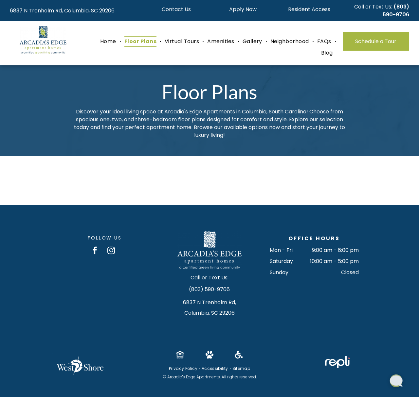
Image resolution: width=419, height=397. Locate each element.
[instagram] (111, 251)
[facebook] (94, 251)
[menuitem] (109, 41)
